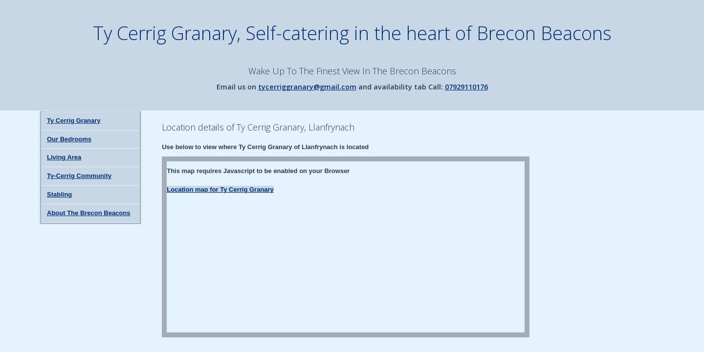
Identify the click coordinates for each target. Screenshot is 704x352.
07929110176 (466, 86)
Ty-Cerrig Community (79, 175)
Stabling (59, 194)
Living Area (64, 157)
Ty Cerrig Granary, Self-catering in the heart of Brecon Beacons (352, 32)
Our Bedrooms (69, 139)
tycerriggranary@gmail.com (307, 86)
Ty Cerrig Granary (74, 120)
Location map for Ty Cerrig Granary (220, 189)
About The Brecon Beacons (88, 213)
